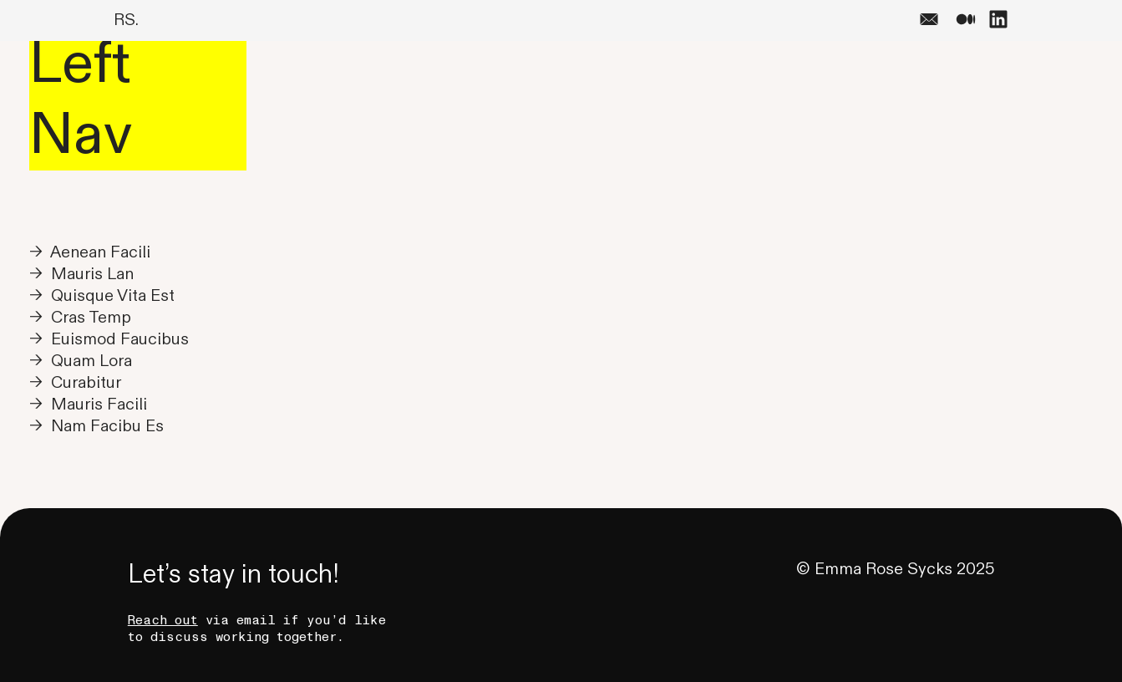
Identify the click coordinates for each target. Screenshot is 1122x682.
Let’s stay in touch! (233, 574)
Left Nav (80, 99)
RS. (126, 20)
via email (202, 620)
